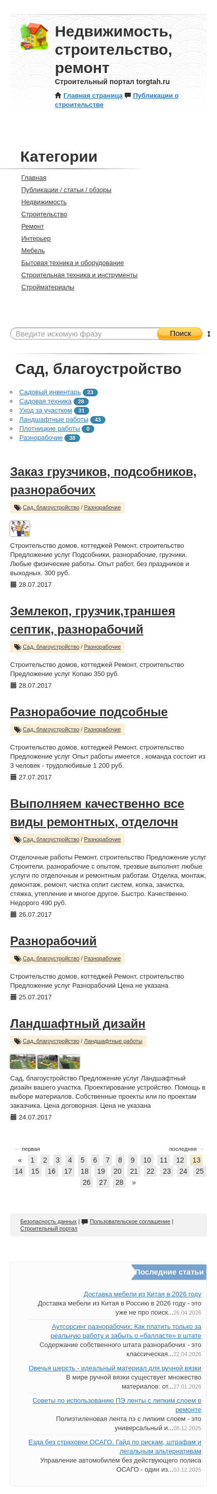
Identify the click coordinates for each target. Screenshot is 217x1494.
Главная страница (88, 95)
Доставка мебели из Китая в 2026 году (142, 1294)
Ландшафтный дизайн (78, 1023)
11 (164, 1160)
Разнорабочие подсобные (89, 712)
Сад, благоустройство (51, 507)
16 (52, 1171)
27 (103, 1182)
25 (200, 1171)
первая (27, 1149)
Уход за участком (45, 410)
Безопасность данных (48, 1221)
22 (151, 1171)
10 (147, 1160)
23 (167, 1171)
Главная (29, 177)
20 (118, 1171)
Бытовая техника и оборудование (68, 263)
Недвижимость (39, 202)
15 (35, 1171)
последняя (186, 1149)
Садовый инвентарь (50, 392)
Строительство (40, 214)
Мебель (29, 250)
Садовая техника (45, 401)
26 (87, 1182)
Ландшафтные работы (53, 419)
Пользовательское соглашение (125, 1221)
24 (183, 1171)
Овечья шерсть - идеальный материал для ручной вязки (114, 1368)
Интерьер (32, 238)
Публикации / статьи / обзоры (62, 190)
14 (19, 1171)
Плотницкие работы (49, 428)
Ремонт (28, 226)
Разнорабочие (41, 437)
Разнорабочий (53, 941)
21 (134, 1171)
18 (85, 1171)
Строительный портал (49, 1228)
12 (180, 1160)
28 (120, 1182)
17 (68, 1171)
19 (101, 1171)
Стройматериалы (44, 287)
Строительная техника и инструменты (75, 275)
